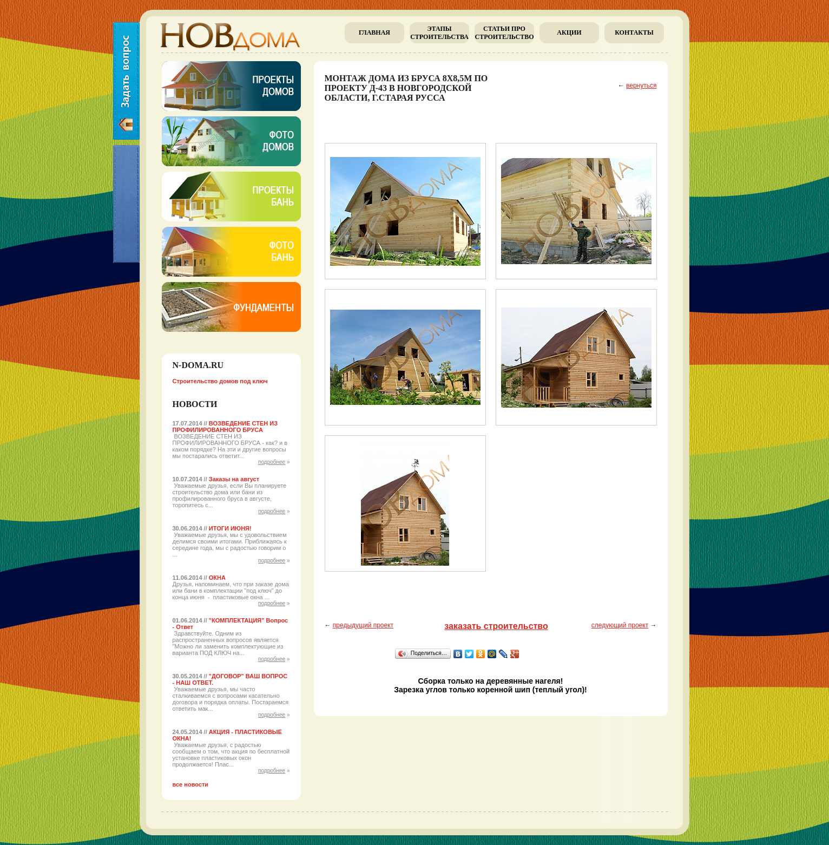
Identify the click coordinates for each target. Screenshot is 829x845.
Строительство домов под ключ (220, 381)
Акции (569, 32)
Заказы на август (234, 479)
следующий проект (619, 625)
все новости (191, 784)
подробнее (271, 462)
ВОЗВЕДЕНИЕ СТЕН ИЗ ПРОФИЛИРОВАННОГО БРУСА (225, 426)
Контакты (634, 32)
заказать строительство (496, 626)
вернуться (641, 85)
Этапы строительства (439, 33)
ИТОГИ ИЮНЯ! (230, 528)
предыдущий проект (363, 625)
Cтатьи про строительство (504, 33)
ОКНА (217, 577)
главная (374, 32)
